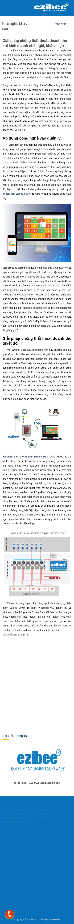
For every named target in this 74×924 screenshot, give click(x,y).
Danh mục (61, 24)
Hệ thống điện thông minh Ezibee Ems (25, 456)
